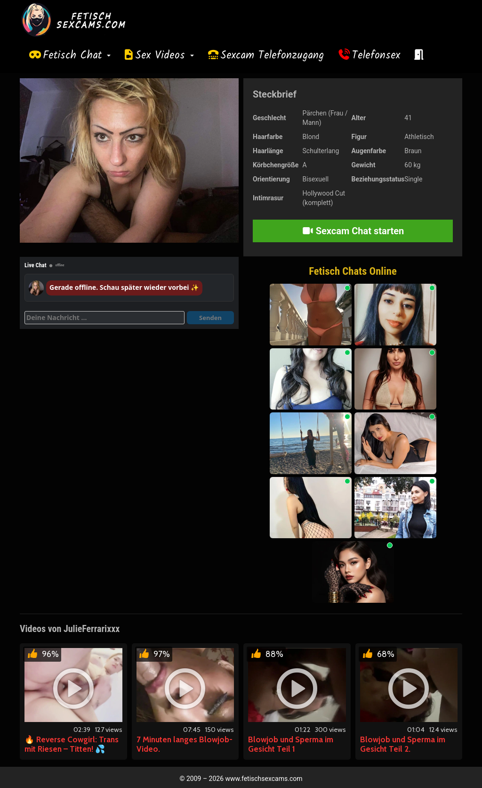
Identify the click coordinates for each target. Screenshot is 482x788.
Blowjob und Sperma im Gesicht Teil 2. (402, 744)
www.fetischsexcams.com (264, 778)
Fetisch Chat (77, 55)
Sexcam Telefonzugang (272, 55)
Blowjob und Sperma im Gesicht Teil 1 (290, 744)
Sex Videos (164, 55)
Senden (210, 317)
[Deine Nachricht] (104, 317)
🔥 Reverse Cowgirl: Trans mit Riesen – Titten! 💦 (71, 744)
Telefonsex (376, 55)
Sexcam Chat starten (353, 231)
